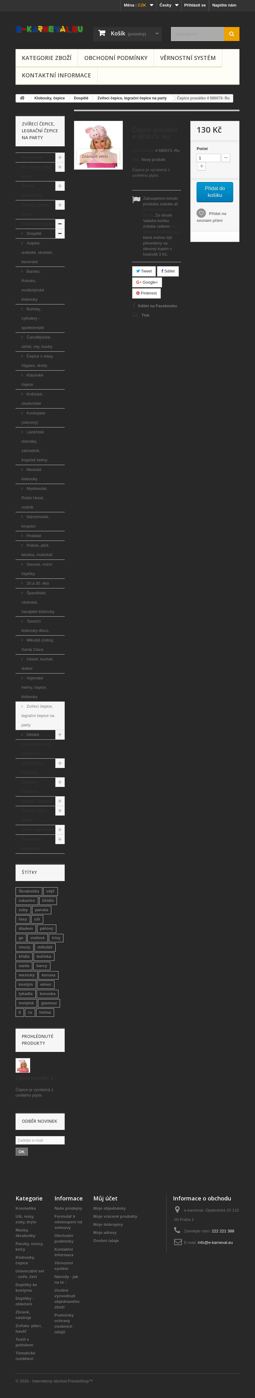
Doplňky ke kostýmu (32, 768)
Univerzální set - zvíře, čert (37, 749)
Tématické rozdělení (31, 844)
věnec (46, 984)
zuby (23, 909)
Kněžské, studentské (32, 399)
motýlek (26, 1003)
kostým (26, 984)
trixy (56, 937)
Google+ (147, 282)
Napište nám (224, 5)
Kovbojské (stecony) (33, 418)
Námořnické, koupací (35, 521)
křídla (24, 956)
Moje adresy (105, 1232)
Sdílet (168, 271)
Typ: (136, 159)
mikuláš (45, 947)
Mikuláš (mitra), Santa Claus (37, 645)
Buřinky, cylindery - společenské (32, 318)
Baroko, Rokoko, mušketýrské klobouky (32, 285)
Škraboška (29, 891)
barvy (41, 965)
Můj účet (105, 1198)
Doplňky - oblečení (30, 787)
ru (30, 1012)
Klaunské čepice (32, 380)
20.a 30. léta (37, 583)
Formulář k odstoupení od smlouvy (68, 1222)
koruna (48, 975)
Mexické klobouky (31, 474)
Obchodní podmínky (115, 58)
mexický (27, 975)
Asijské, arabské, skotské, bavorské (37, 252)
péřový (46, 928)
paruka (42, 909)
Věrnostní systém (188, 58)
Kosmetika (31, 157)
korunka (48, 993)
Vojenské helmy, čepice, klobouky (34, 687)
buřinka (44, 956)
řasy (23, 919)
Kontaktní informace (56, 75)
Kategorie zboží (47, 58)
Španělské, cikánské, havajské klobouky (37, 602)
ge (21, 937)
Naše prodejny (68, 1208)
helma (45, 1012)
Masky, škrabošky (31, 191)
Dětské (32, 734)
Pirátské (33, 535)
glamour (49, 1003)
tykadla (26, 993)
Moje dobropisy (108, 1224)
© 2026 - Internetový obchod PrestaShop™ (54, 1381)
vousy (24, 947)
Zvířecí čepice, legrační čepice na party (37, 715)
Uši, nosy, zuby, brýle (36, 172)
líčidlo (48, 900)
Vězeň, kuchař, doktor (37, 664)
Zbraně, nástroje (37, 801)
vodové (37, 937)
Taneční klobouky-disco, (35, 626)
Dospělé (33, 233)
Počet (202, 148)
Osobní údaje (106, 1240)
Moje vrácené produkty (115, 1216)
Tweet (144, 271)
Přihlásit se (195, 5)
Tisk (145, 315)
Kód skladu (143, 150)
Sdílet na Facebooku (157, 306)
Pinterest (146, 293)
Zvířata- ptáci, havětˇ (34, 815)
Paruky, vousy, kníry (35, 210)
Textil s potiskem (37, 829)
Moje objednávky (109, 1208)
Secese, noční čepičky (36, 569)
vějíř (50, 891)
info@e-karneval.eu (215, 1242)
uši (37, 919)
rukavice (27, 900)
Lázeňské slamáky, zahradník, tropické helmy (34, 446)
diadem (26, 928)
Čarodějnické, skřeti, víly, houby (36, 342)
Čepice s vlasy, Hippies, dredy (37, 361)
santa (24, 965)
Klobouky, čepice (37, 224)
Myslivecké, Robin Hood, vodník (34, 497)
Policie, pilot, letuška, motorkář (37, 550)
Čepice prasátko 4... (36, 1077)
